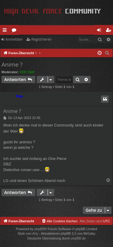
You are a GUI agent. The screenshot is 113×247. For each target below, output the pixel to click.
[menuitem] (107, 53)
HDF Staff (27, 72)
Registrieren (41, 39)
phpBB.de (78, 238)
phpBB (39, 229)
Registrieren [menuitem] (109, 31)
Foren (15, 31)
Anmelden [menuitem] (101, 31)
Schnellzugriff (5, 31)
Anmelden (14, 39)
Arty (35, 233)
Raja (19, 96)
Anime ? (12, 64)
